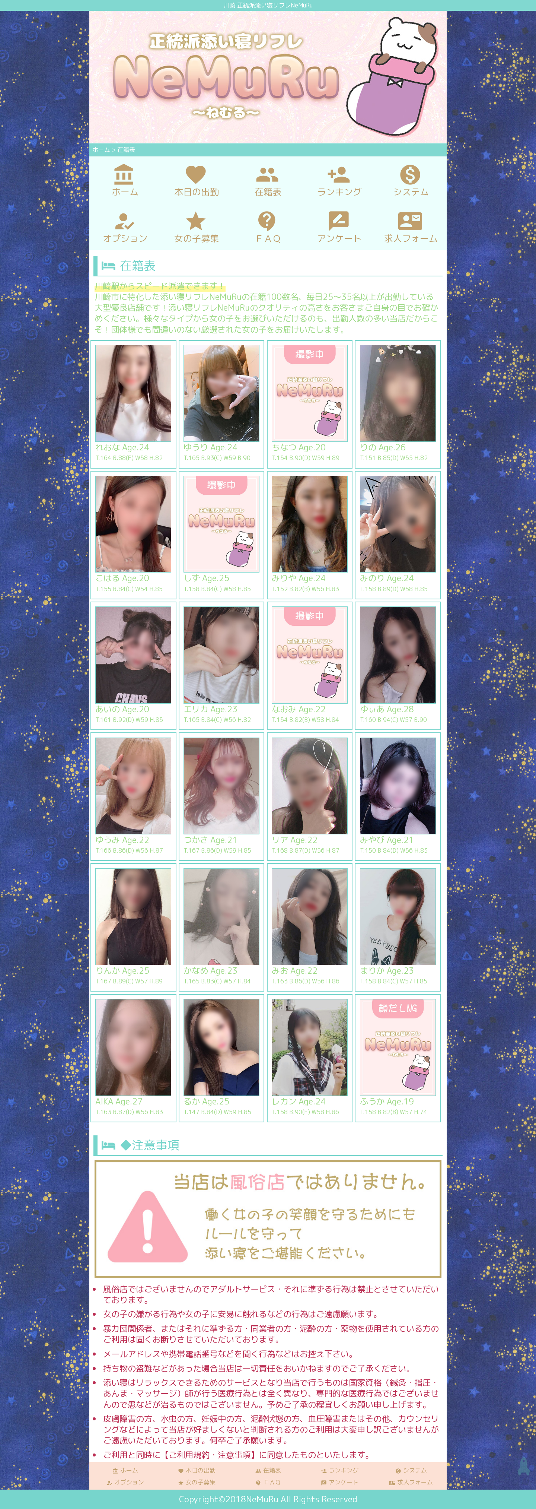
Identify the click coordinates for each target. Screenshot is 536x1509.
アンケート (339, 1482)
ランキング (339, 1470)
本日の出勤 (197, 1470)
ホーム (125, 1470)
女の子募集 (197, 1482)
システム (411, 1470)
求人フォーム (411, 1482)
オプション (125, 1482)
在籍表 (268, 1470)
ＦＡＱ (268, 1482)
